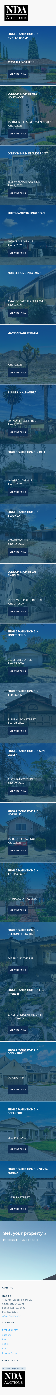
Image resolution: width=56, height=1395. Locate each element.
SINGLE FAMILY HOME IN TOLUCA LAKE (23, 872)
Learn (5, 1339)
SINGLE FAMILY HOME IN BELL (27, 452)
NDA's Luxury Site (11, 1315)
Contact (6, 1348)
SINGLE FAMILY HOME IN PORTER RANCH (23, 35)
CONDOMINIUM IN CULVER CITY (28, 153)
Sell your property (25, 1233)
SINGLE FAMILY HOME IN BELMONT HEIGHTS (23, 932)
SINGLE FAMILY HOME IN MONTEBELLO (23, 633)
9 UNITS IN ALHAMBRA (22, 392)
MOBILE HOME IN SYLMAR (24, 273)
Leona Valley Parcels (23, 332)
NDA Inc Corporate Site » (14, 1368)
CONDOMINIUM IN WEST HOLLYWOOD (23, 95)
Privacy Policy (9, 1353)
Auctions (6, 1334)
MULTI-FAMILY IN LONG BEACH (27, 213)
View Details (18, 73)
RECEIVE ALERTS (10, 1330)
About (5, 1343)
